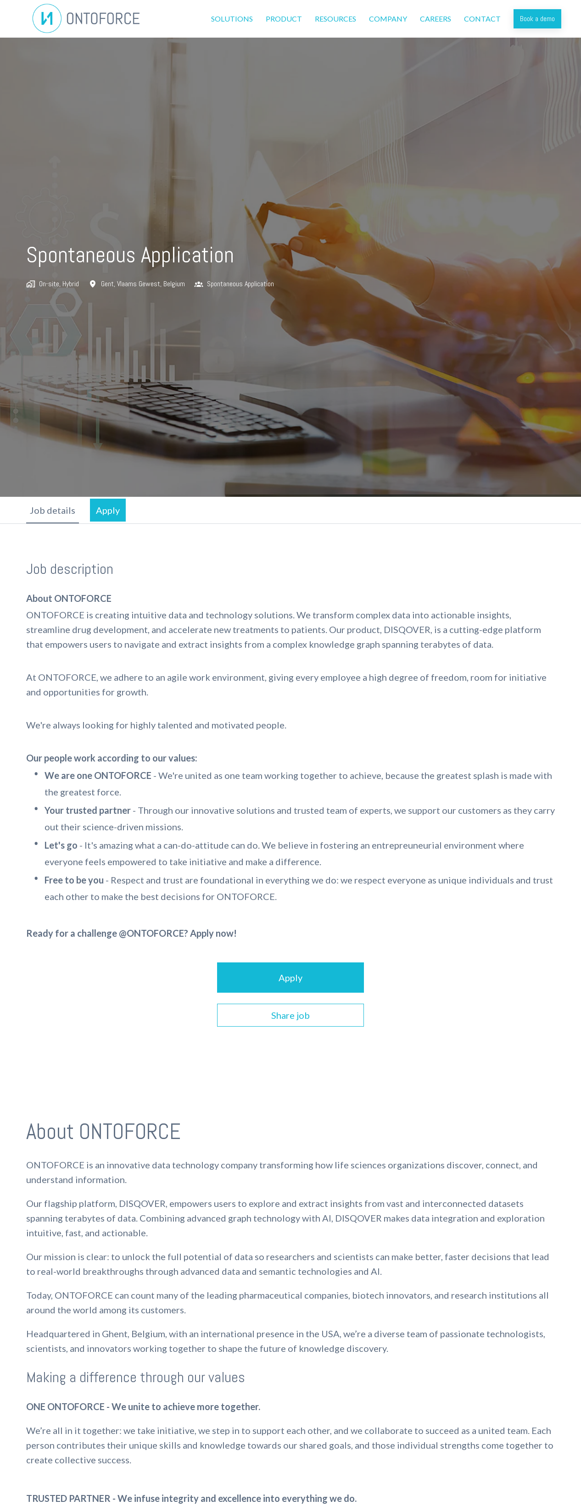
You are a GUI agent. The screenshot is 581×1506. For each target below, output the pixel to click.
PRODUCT (284, 18)
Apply (290, 977)
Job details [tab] (52, 510)
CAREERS (435, 18)
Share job (290, 1015)
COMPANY (388, 18)
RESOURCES (335, 18)
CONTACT (482, 18)
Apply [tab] (108, 510)
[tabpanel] (290, 793)
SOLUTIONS (232, 18)
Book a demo (537, 18)
